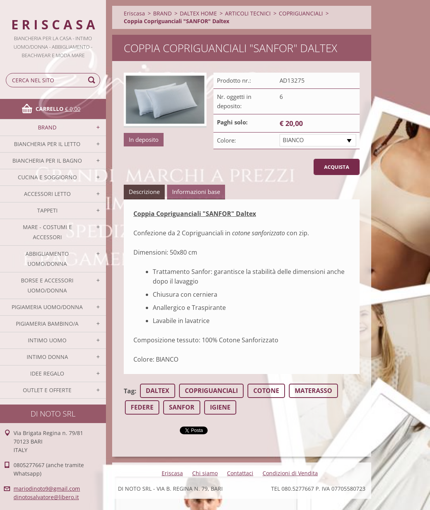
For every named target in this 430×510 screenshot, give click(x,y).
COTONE (266, 390)
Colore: (226, 140)
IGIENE (220, 407)
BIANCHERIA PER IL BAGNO (47, 160)
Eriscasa (134, 13)
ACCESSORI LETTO (47, 193)
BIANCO (293, 140)
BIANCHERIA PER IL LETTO (47, 144)
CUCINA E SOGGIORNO (47, 177)
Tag (129, 391)
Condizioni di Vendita (290, 473)
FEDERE (142, 407)
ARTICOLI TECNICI (248, 13)
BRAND (47, 127)
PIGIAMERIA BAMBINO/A (47, 323)
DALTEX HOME (198, 13)
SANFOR (182, 407)
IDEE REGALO (47, 373)
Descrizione (144, 192)
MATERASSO (313, 390)
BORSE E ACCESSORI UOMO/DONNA (47, 285)
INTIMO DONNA (47, 356)
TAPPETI (47, 210)
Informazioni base (196, 192)
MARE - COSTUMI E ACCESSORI (47, 232)
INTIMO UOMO (47, 340)
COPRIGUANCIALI (301, 13)
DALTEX (157, 390)
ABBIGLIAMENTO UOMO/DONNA (47, 258)
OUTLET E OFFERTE (47, 390)
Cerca (93, 80)
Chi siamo (205, 473)
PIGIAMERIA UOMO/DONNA (47, 307)
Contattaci (240, 473)
